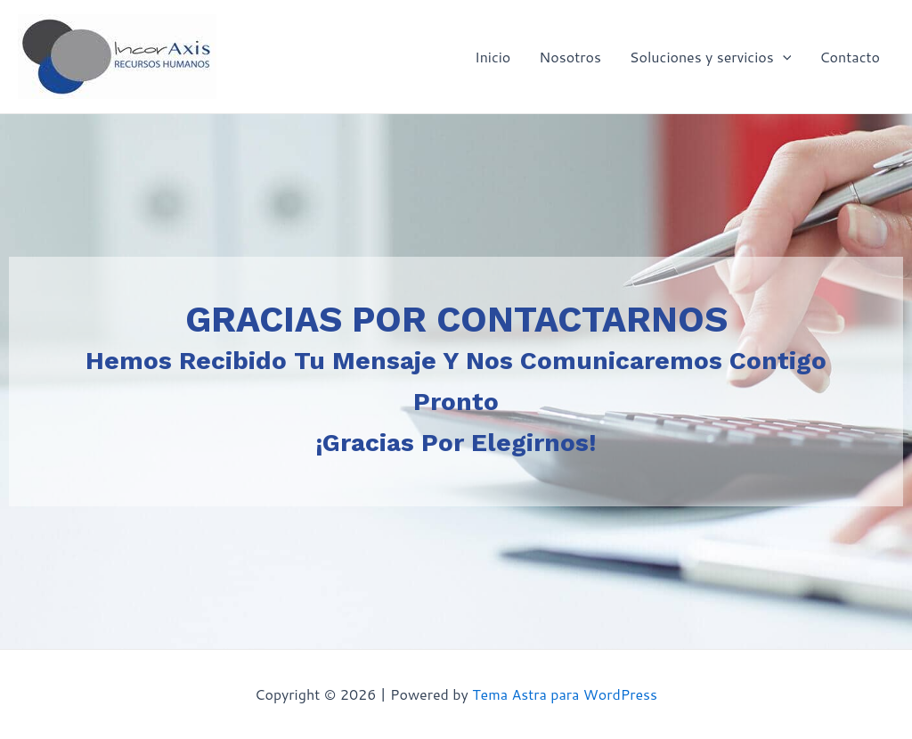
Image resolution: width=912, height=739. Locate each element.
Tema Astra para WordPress (564, 694)
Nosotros (570, 56)
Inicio (492, 56)
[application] (783, 57)
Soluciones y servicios (710, 57)
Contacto (849, 56)
